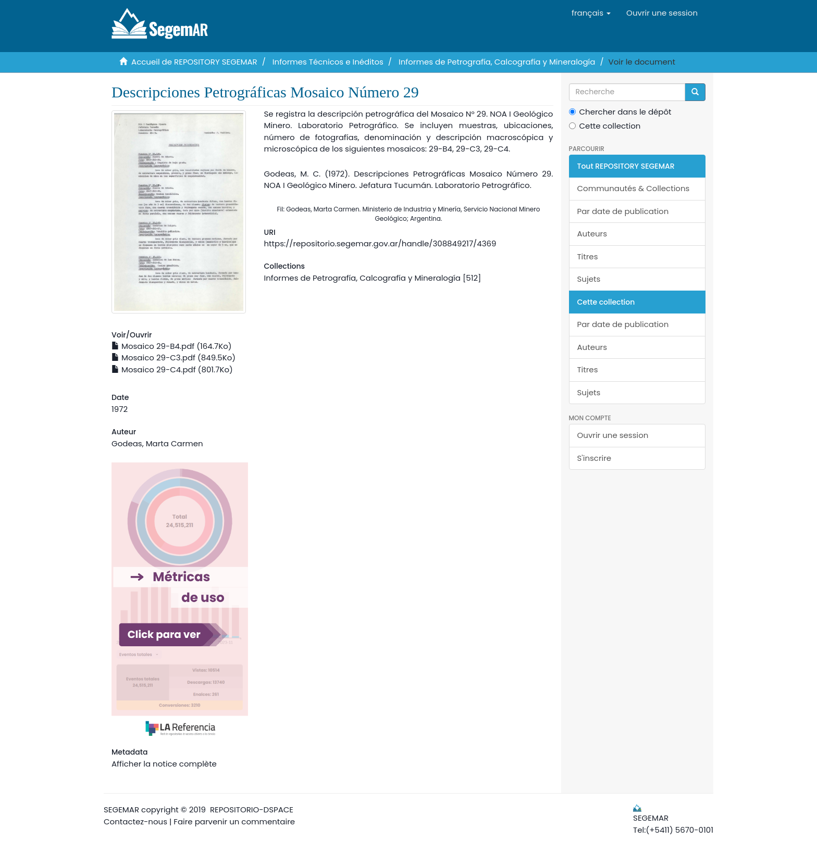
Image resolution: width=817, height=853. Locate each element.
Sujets (589, 278)
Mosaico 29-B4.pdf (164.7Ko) (172, 346)
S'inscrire (594, 458)
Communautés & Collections (633, 188)
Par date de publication (623, 211)
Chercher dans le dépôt (620, 111)
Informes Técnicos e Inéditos (328, 61)
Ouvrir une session (613, 435)
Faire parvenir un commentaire (234, 821)
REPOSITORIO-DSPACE (251, 809)
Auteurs (592, 233)
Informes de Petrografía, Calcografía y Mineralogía (497, 61)
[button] (591, 13)
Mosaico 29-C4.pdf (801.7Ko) (172, 369)
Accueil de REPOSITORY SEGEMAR (194, 61)
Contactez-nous (135, 821)
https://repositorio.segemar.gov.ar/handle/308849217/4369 (380, 243)
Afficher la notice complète (164, 763)
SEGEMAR (121, 809)
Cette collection (605, 125)
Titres (587, 256)
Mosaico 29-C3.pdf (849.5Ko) (174, 357)
